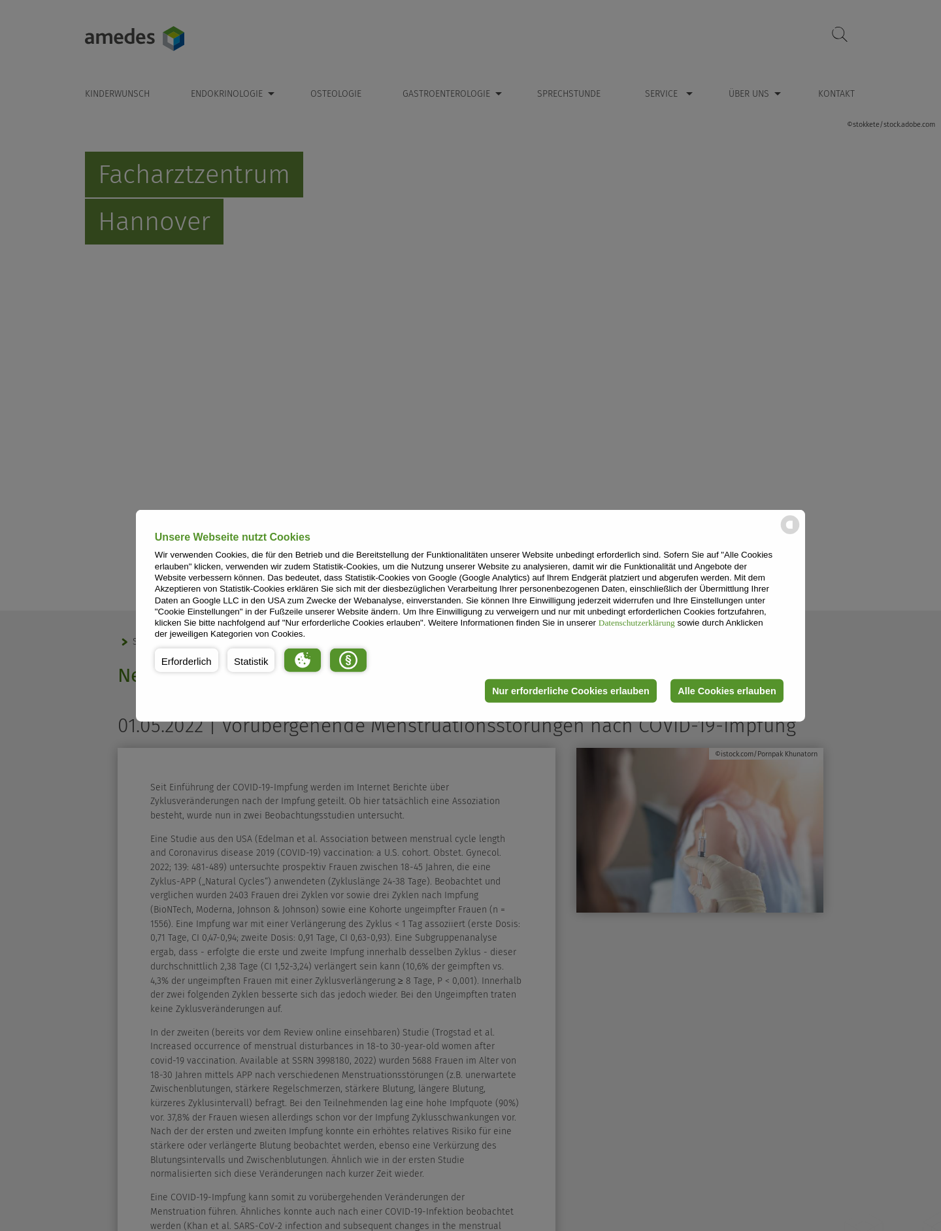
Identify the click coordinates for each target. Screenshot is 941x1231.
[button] (186, 660)
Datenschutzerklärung (637, 623)
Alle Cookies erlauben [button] (727, 691)
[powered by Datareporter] (790, 533)
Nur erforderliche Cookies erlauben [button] (571, 691)
